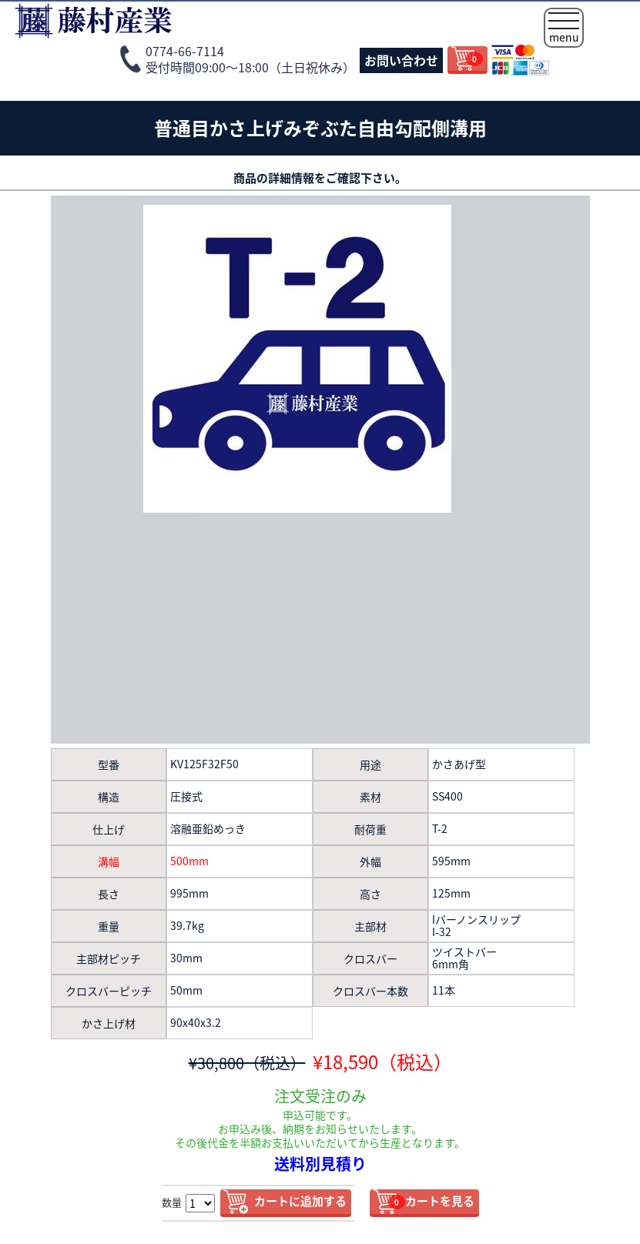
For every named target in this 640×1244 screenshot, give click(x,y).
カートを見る (431, 1200)
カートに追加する (300, 1200)
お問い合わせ (401, 60)
